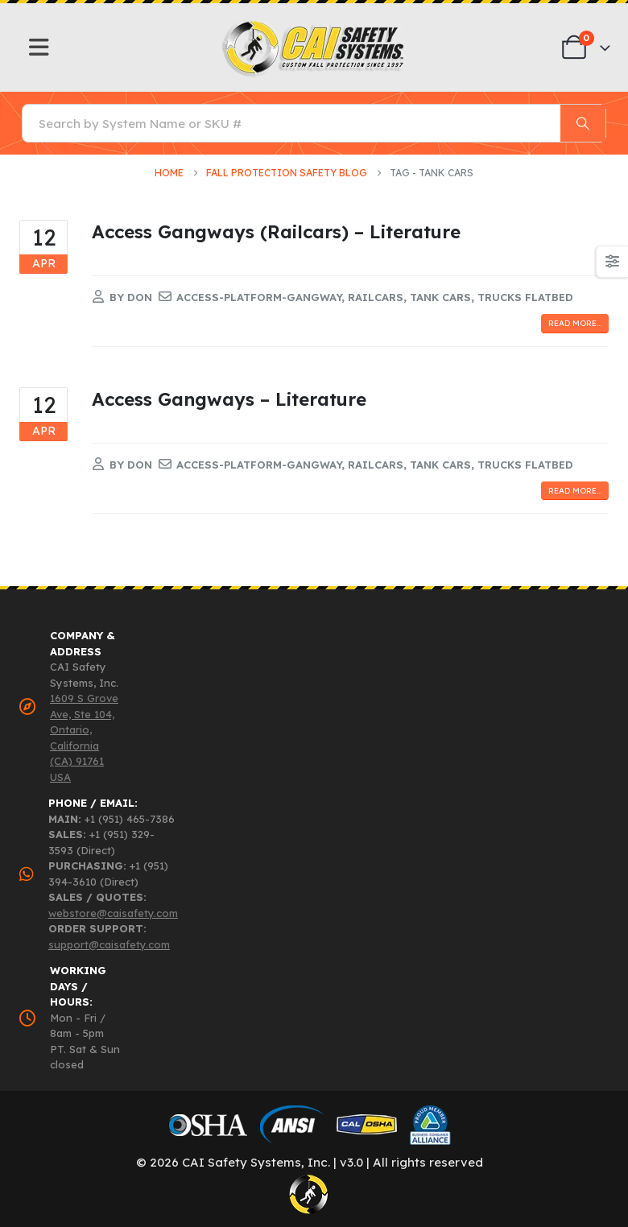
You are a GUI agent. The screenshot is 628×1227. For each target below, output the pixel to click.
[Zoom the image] (314, 24)
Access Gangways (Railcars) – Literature (276, 231)
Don (139, 297)
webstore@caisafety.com (113, 913)
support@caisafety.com (109, 944)
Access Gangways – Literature (229, 399)
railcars (375, 297)
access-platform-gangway (258, 297)
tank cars (440, 297)
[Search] (582, 123)
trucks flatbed (525, 297)
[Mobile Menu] (39, 47)
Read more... (574, 323)
